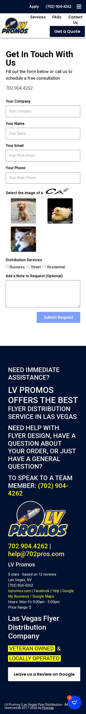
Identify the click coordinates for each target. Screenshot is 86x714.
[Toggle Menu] (79, 6)
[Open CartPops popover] (74, 702)
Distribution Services (24, 260)
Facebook (42, 591)
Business (17, 267)
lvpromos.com (19, 591)
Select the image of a (37, 191)
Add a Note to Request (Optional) (34, 276)
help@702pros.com (36, 554)
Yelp (56, 591)
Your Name (15, 124)
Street (36, 267)
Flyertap (48, 708)
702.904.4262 (28, 546)
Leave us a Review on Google (44, 674)
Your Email (15, 146)
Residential (56, 267)
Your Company (18, 102)
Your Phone (15, 168)
